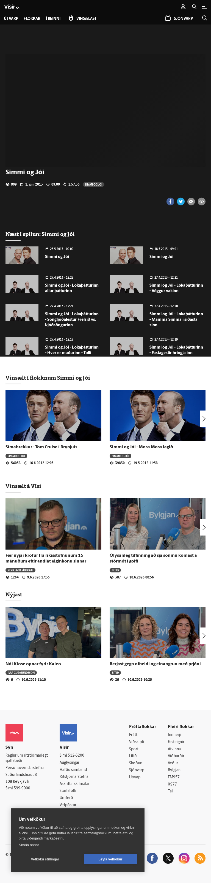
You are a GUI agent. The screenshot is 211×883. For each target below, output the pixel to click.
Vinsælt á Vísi (23, 486)
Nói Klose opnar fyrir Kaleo (33, 664)
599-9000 (22, 788)
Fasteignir (176, 742)
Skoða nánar (29, 845)
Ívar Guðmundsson (21, 672)
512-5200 (76, 756)
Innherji (174, 735)
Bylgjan (174, 770)
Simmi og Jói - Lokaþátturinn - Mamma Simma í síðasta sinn (176, 319)
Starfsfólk (68, 791)
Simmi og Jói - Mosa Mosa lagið (141, 447)
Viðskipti (136, 742)
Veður (173, 763)
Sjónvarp (136, 770)
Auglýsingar (69, 763)
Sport (133, 749)
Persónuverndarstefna (24, 768)
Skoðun (135, 763)
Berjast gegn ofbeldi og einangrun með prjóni (155, 664)
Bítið (115, 570)
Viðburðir (176, 756)
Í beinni (53, 19)
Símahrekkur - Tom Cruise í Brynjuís (41, 447)
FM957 (174, 777)
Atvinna (174, 749)
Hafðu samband (73, 770)
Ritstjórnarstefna (74, 777)
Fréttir (134, 735)
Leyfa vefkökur (110, 859)
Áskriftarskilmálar (75, 784)
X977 (172, 785)
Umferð (66, 798)
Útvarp (134, 777)
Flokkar (32, 19)
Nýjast (13, 594)
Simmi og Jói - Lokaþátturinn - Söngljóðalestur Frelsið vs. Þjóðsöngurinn (72, 319)
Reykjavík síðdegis (20, 570)
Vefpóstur (68, 805)
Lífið (133, 756)
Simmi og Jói (93, 184)
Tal (170, 791)
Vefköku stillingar (45, 859)
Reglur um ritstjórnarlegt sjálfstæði (26, 758)
